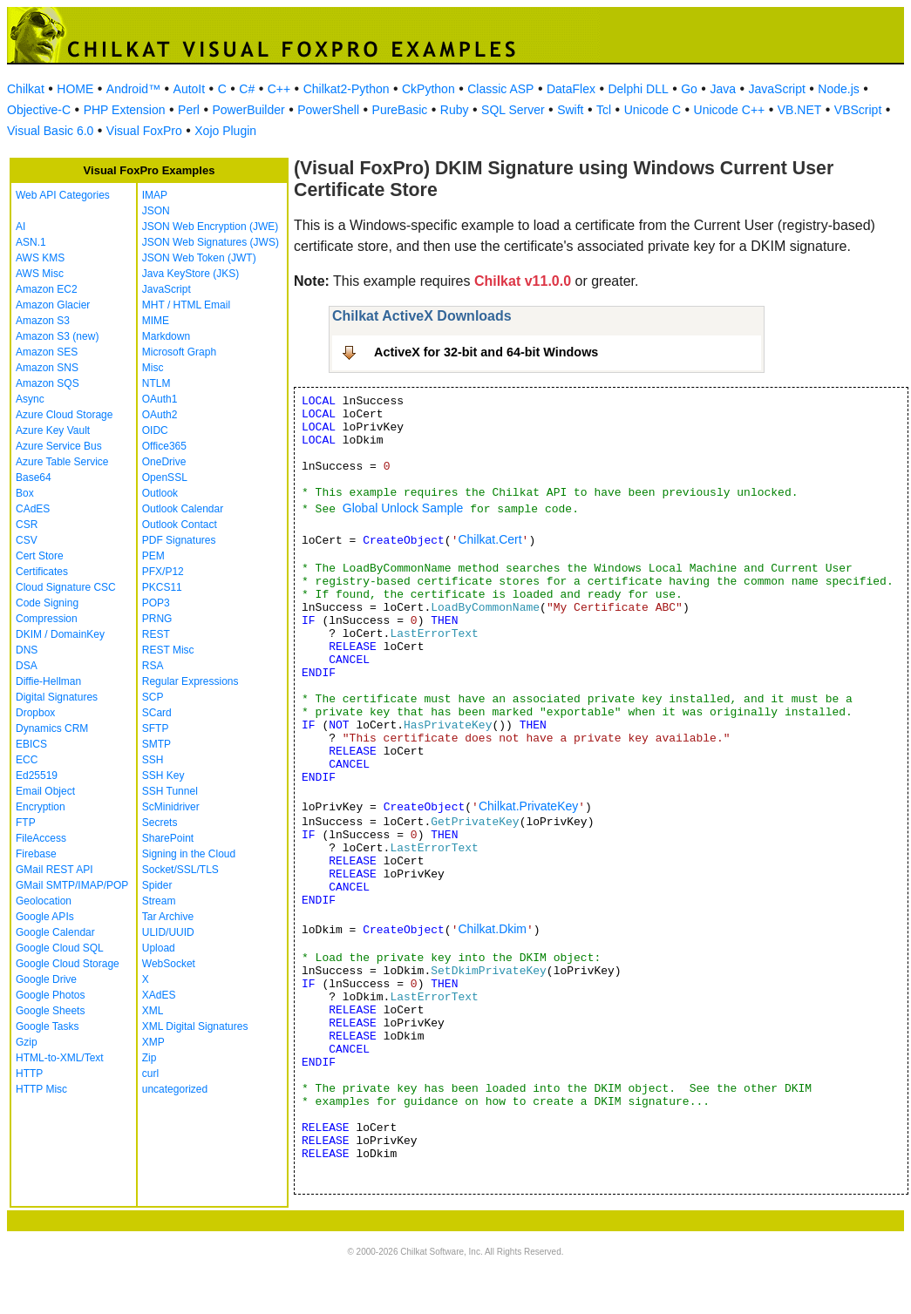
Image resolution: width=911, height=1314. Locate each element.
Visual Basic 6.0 (50, 131)
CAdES (33, 509)
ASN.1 (31, 242)
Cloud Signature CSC (66, 587)
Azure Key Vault (53, 430)
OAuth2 (160, 415)
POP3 (156, 603)
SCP (153, 697)
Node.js (838, 89)
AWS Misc (40, 274)
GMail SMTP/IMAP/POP (72, 885)
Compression (47, 619)
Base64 (33, 477)
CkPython (428, 89)
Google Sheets (50, 1011)
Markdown (166, 336)
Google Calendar (55, 932)
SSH (153, 760)
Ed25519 (37, 775)
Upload (158, 948)
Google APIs (45, 917)
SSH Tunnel (170, 791)
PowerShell (328, 110)
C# (247, 89)
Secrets (160, 822)
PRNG (157, 619)
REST (156, 634)
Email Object (45, 791)
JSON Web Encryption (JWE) (210, 226)
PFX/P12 (163, 572)
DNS (26, 650)
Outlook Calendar (182, 509)
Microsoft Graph (179, 352)
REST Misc (168, 650)
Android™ (133, 89)
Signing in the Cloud (188, 854)
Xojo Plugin (225, 131)
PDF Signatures (179, 540)
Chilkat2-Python (346, 89)
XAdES (159, 995)
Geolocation (43, 901)
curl (150, 1073)
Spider (157, 885)
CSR (26, 524)
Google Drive (46, 979)
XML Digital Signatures (195, 1026)
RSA (153, 666)
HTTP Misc (41, 1089)
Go (689, 89)
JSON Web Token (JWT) (199, 258)
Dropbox (35, 713)
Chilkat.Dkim (492, 929)
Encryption (40, 807)
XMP (153, 1042)
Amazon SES (47, 352)
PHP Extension (125, 110)
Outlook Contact (179, 524)
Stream (159, 901)
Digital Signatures (57, 697)
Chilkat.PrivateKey (528, 806)
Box (25, 493)
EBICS (31, 744)
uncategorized (174, 1089)
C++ (279, 89)
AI (20, 226)
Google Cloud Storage (67, 964)
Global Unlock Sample (403, 508)
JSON (156, 211)
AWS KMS (40, 258)
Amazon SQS (47, 383)
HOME (75, 89)
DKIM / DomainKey (60, 634)
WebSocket (168, 964)
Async (30, 399)
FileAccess (41, 838)
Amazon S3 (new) (57, 336)
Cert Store (40, 556)
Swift (570, 110)
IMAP (154, 195)
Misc (153, 368)
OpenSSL (164, 477)
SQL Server (513, 110)
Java (723, 89)
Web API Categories (63, 195)
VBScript (857, 110)
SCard (157, 713)
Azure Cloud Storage (64, 415)
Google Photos (50, 995)
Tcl (603, 110)
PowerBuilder (248, 110)
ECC (26, 760)
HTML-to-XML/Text (60, 1058)
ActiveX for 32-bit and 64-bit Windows (486, 352)
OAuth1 (160, 399)
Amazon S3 (43, 321)
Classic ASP (500, 89)
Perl (189, 110)
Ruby (454, 110)
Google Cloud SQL (60, 948)
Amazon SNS (47, 368)
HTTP (29, 1073)
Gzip (26, 1042)
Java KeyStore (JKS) (190, 274)
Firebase (36, 854)
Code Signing (47, 603)
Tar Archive (168, 917)
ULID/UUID (168, 932)
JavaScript (777, 89)
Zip (149, 1058)
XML (153, 1011)
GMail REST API (54, 870)
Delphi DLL (638, 89)
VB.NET (800, 110)
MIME (155, 321)
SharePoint (168, 838)
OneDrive (164, 462)
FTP (26, 822)
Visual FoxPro (144, 131)
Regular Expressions (190, 681)
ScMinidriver (171, 807)
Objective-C (39, 110)
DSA (26, 666)
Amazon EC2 (47, 289)
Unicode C (652, 110)
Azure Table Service (62, 462)
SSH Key (163, 775)
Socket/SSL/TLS (180, 870)
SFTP (155, 728)
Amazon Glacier (53, 305)
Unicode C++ (729, 110)
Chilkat (25, 89)
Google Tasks (47, 1026)
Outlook (160, 493)
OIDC (155, 430)
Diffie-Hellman (48, 681)
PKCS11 (162, 587)
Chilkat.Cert (489, 539)
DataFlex (571, 89)
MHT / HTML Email (186, 305)
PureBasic (400, 110)
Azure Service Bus (59, 446)
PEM (153, 556)
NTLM (156, 383)
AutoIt (189, 89)
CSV (26, 540)
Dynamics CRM (52, 728)
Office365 (164, 446)
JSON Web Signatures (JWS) (210, 242)
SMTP (156, 744)
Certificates (42, 572)
